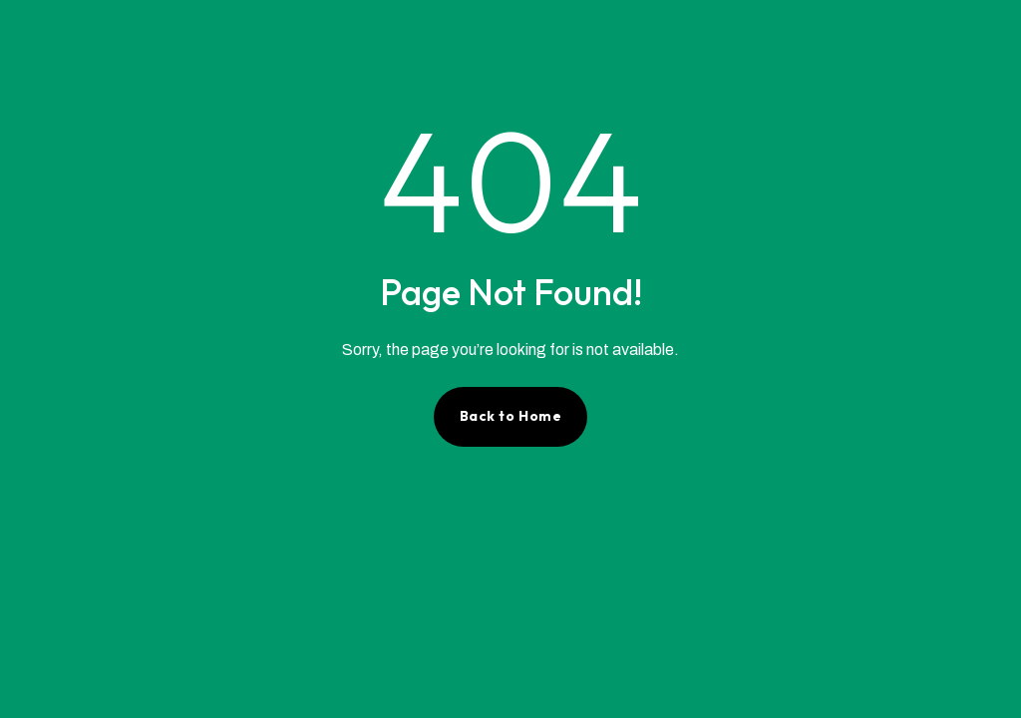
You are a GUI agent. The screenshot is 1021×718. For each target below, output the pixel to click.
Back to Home (511, 416)
